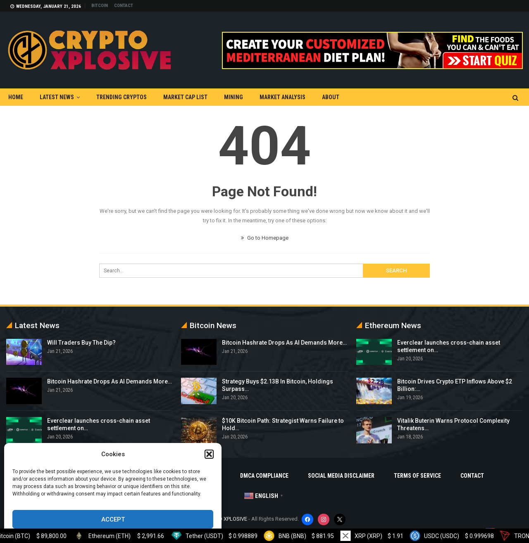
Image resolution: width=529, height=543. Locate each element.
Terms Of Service (417, 475)
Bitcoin (99, 5)
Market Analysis (282, 97)
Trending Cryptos (121, 97)
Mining (233, 97)
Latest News (57, 97)
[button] (209, 454)
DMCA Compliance (264, 475)
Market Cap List (185, 97)
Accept (113, 519)
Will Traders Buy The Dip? (81, 342)
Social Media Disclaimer (341, 475)
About (330, 97)
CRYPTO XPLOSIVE (225, 519)
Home (15, 97)
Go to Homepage (264, 238)
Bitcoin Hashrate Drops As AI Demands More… (109, 381)
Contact (123, 5)
